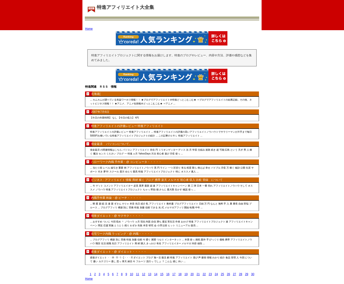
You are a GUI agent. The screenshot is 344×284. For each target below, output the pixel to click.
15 (161, 274)
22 (204, 274)
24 (216, 274)
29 (246, 274)
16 (167, 274)
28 (240, 274)
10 (131, 274)
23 (210, 274)
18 (180, 274)
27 (234, 274)
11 (137, 274)
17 (173, 274)
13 (149, 274)
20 (192, 274)
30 (252, 274)
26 (228, 274)
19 (186, 274)
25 (222, 274)
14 (155, 274)
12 (143, 274)
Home (89, 28)
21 (198, 274)
